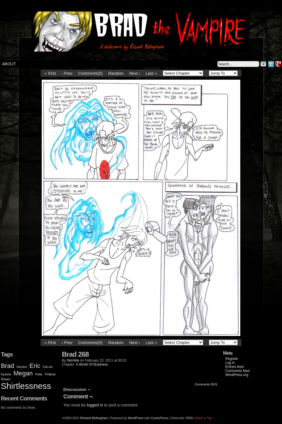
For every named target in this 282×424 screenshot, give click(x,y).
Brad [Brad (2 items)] (7, 365)
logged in (95, 405)
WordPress (135, 418)
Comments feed (237, 371)
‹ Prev (67, 73)
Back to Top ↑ (204, 418)
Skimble (73, 360)
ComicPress (159, 418)
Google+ (278, 64)
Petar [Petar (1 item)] (38, 374)
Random (115, 73)
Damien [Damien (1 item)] (22, 366)
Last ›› (151, 73)
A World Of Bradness (92, 364)
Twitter (271, 64)
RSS (189, 418)
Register (231, 359)
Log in (230, 363)
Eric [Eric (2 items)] (35, 365)
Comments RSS (206, 384)
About (9, 64)
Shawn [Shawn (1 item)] (5, 379)
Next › (134, 73)
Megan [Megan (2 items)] (23, 373)
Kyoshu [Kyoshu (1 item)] (6, 374)
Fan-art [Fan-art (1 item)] (48, 366)
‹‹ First (50, 73)
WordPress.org (236, 375)
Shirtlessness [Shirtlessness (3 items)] (26, 386)
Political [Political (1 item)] (50, 374)
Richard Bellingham (94, 418)
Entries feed (234, 367)
